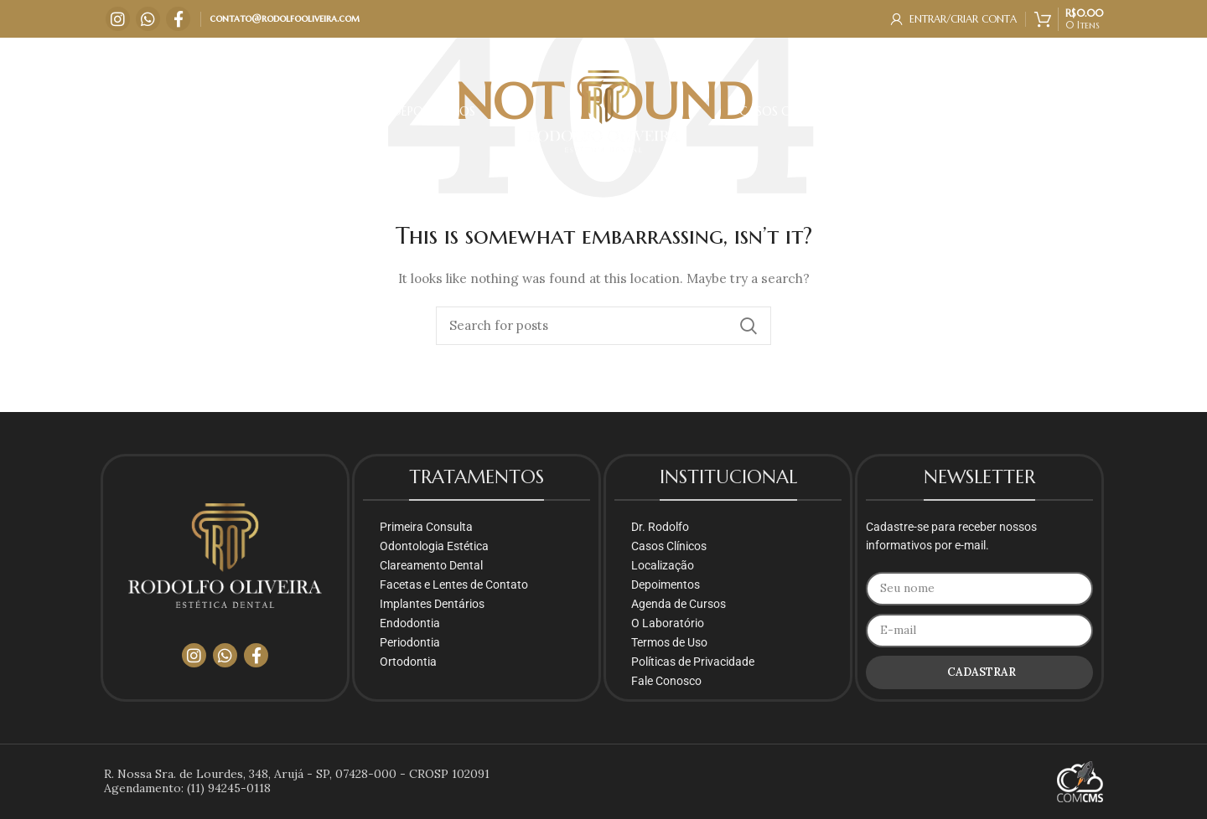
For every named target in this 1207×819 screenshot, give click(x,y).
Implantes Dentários (432, 603)
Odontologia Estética (434, 546)
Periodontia (410, 642)
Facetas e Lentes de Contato (454, 584)
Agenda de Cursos (678, 603)
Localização (662, 565)
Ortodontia (408, 661)
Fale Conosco (666, 681)
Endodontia (410, 623)
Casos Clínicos (669, 546)
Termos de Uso (669, 642)
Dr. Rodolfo (660, 526)
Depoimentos (665, 584)
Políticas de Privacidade (692, 661)
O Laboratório (667, 623)
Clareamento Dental (431, 565)
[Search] (603, 325)
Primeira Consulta (426, 526)
